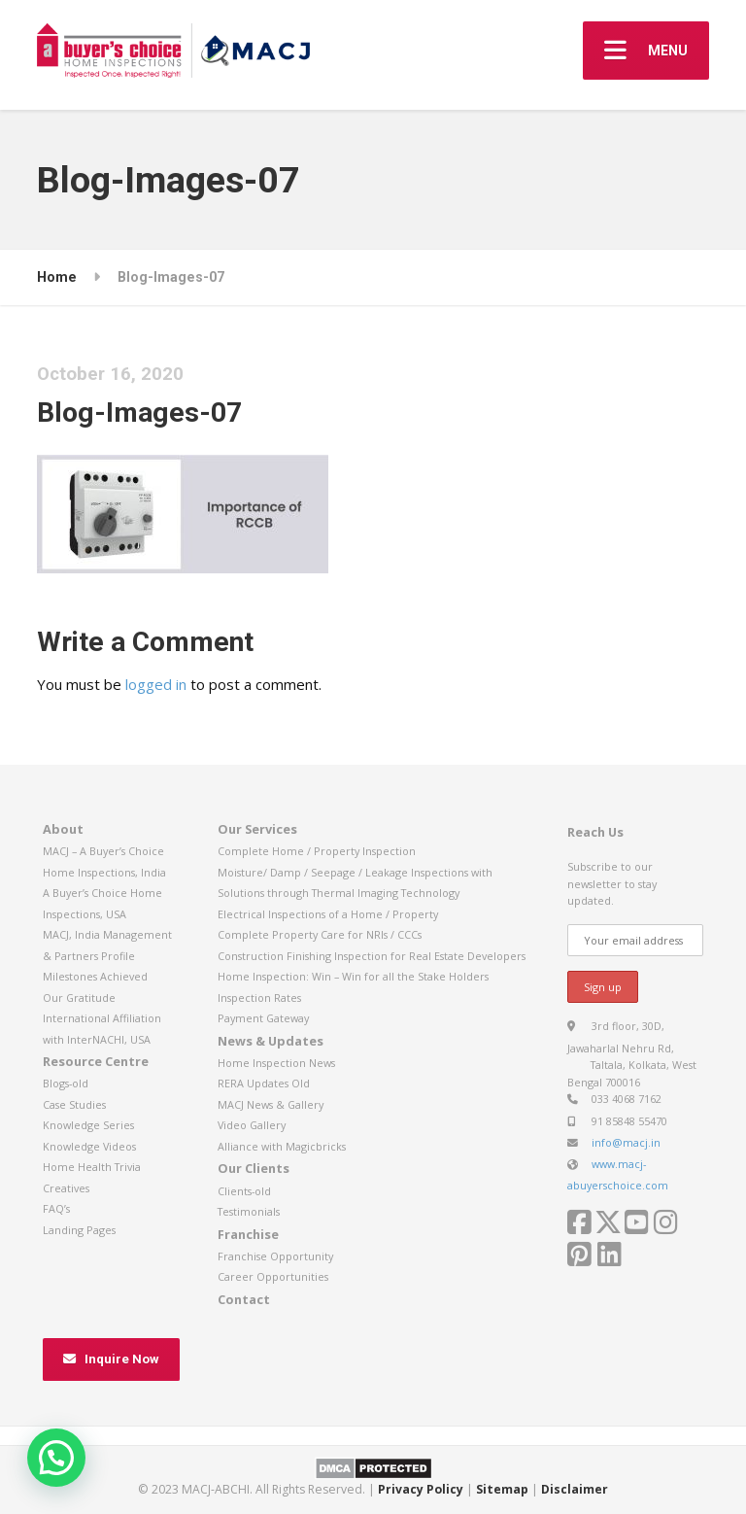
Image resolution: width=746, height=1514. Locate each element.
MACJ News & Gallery (270, 1104)
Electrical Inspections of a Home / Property (328, 914)
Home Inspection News (276, 1062)
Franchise (248, 1234)
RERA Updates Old (264, 1083)
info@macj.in (626, 1142)
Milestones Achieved (95, 976)
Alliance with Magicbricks (282, 1146)
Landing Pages (79, 1229)
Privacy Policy (420, 1489)
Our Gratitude (79, 997)
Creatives (66, 1188)
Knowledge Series (88, 1125)
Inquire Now (111, 1359)
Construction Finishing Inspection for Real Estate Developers (372, 955)
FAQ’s (56, 1208)
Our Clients (253, 1168)
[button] (56, 1457)
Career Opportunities (273, 1276)
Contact (244, 1299)
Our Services (257, 829)
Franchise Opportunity (275, 1256)
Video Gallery (252, 1125)
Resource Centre (96, 1061)
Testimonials (249, 1211)
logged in (155, 684)
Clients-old (244, 1191)
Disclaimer (574, 1489)
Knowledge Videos (89, 1146)
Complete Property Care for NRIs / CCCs (320, 934)
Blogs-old (65, 1083)
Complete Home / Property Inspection (317, 850)
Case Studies (74, 1104)
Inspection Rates (259, 997)
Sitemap (502, 1489)
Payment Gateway (263, 1018)
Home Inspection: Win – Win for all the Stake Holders (353, 976)
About (63, 829)
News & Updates (270, 1040)
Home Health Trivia (92, 1166)
